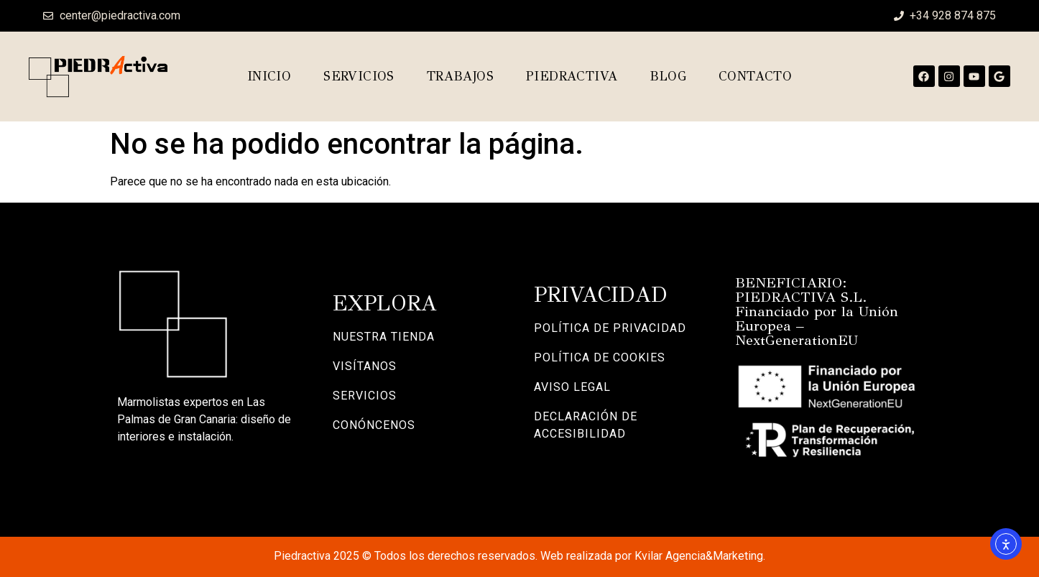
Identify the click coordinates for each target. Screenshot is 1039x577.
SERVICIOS (365, 395)
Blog (668, 76)
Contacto (755, 76)
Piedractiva (571, 76)
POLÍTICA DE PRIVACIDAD (610, 328)
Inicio (269, 76)
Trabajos (460, 76)
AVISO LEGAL (572, 387)
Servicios (358, 76)
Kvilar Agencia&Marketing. (699, 556)
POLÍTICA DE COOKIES (599, 357)
